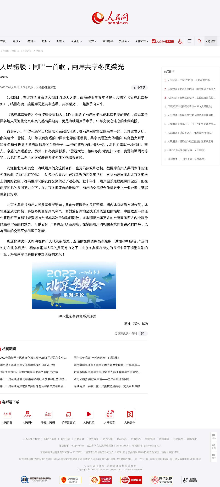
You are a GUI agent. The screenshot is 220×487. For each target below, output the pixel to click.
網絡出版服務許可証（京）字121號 (129, 459)
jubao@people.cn (152, 445)
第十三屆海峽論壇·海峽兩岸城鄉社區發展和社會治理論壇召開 (37, 379)
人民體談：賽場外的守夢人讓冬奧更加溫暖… (192, 115)
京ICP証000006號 (159, 459)
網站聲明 (150, 439)
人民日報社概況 (31, 439)
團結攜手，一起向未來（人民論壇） (187, 159)
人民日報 (7, 416)
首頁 (3, 41)
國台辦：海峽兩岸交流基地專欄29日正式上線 (27, 364)
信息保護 (178, 439)
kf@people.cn (78, 445)
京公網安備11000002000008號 (185, 459)
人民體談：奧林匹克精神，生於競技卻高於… (192, 97)
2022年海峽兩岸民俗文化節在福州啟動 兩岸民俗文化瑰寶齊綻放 (39, 357)
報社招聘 (65, 439)
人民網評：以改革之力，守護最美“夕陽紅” (190, 132)
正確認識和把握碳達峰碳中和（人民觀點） (190, 106)
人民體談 (38, 51)
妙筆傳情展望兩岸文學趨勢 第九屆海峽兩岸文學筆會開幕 (108, 371)
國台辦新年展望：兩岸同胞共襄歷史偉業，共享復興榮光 (108, 364)
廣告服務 (93, 439)
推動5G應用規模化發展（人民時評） (187, 150)
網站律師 (164, 439)
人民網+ (27, 416)
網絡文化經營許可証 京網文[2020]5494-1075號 (84, 459)
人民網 (4, 51)
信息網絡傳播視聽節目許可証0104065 (39, 459)
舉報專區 (107, 41)
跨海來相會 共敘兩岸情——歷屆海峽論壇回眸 (102, 379)
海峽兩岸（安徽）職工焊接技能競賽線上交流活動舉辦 (107, 386)
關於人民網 (50, 439)
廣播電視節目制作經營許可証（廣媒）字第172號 (154, 452)
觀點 (14, 51)
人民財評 (25, 51)
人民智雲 (109, 416)
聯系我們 (192, 439)
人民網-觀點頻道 (46, 87)
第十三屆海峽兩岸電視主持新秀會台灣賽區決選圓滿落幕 (34, 386)
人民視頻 (89, 416)
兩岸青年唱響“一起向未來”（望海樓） (97, 357)
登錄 (213, 41)
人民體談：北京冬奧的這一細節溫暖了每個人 (192, 89)
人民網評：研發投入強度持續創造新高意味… (192, 141)
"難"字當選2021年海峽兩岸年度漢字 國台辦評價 (29, 371)
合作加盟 (108, 439)
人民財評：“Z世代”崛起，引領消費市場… (190, 80)
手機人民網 (48, 416)
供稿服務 (122, 439)
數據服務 (136, 439)
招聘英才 (79, 439)
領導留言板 (68, 416)
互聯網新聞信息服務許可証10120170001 (61, 452)
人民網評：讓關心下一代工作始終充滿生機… (192, 124)
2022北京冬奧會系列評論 (77, 316)
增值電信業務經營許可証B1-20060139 (105, 452)
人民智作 (130, 416)
